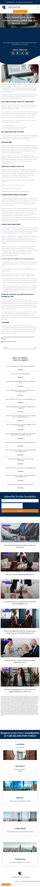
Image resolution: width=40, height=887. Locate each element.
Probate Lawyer (15, 337)
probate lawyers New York (13, 702)
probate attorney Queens (15, 700)
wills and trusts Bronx (16, 707)
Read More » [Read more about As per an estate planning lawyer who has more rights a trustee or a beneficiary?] (21, 429)
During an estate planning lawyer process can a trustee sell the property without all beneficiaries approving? (21, 434)
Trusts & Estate (14, 7)
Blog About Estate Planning (12, 42)
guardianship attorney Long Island (20, 712)
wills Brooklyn (23, 708)
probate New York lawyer (18, 703)
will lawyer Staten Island (10, 707)
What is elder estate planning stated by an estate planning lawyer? (20, 442)
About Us (18, 881)
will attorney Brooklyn (23, 705)
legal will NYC (13, 696)
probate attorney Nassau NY (27, 699)
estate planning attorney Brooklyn (22, 711)
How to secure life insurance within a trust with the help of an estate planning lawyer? (21, 476)
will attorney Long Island (29, 705)
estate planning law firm (14, 7)
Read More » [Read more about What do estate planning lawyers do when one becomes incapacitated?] (21, 463)
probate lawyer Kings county (22, 701)
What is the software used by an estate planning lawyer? (21, 484)
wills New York (20, 709)
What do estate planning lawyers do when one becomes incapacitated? (21, 459)
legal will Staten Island (23, 696)
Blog (34, 881)
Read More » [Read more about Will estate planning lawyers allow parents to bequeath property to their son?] (21, 411)
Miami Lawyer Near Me (35, 708)
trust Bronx (18, 705)
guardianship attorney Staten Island (17, 713)
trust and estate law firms (7, 710)
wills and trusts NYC (4, 708)
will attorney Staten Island (14, 706)
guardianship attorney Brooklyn (12, 712)
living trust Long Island (34, 696)
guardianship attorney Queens (8, 713)
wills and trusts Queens (10, 708)
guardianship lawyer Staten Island (28, 714)
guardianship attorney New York (29, 712)
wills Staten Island (24, 709)
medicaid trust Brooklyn (23, 697)
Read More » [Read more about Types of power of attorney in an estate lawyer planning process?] (21, 471)
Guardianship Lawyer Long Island (20, 877)
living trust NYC (7, 697)
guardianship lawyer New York (5, 714)
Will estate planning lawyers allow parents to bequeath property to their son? (21, 407)
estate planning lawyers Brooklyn (25, 710)
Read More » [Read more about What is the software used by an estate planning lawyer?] (21, 487)
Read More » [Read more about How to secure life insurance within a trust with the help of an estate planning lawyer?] (21, 480)
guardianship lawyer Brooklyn (26, 713)
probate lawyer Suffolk (33, 702)
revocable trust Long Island (20, 704)
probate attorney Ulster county (7, 701)
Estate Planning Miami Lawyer (9, 709)
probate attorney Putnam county (7, 700)
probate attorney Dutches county (10, 699)
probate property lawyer (6, 704)
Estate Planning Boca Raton (28, 708)
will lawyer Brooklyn (20, 706)
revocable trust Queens (9, 705)
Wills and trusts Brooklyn (23, 707)
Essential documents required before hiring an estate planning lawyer (20, 382)
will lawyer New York (32, 706)
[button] (38, 7)
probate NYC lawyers (30, 703)
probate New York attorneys (10, 703)
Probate (14, 341)
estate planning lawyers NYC (30, 709)
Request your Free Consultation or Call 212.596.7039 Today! (20, 734)
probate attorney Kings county (19, 699)
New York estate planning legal (25, 698)
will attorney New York (35, 705)
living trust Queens (11, 697)
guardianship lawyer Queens (20, 714)
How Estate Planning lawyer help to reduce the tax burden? (21, 366)
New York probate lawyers (33, 698)
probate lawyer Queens (6, 702)
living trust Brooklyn (28, 696)
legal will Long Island (3, 696)
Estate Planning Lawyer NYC (12, 714)
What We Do (25, 881)
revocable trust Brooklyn (13, 704)
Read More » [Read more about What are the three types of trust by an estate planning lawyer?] (21, 402)
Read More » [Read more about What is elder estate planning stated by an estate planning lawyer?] (21, 446)
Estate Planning (7, 341)
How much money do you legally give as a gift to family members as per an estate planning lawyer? (21, 416)
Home (4, 42)
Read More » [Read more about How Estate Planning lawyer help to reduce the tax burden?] (21, 369)
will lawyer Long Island (27, 706)
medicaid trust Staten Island (17, 698)
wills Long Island (15, 709)
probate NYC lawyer (24, 703)
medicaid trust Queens (10, 698)
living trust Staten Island (17, 697)
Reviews (30, 881)
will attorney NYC (3, 706)
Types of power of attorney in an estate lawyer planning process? (21, 468)
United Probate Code (26, 337)
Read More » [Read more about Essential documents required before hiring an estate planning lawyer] (21, 386)
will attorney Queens (8, 706)
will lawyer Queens (4, 707)
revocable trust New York (33, 704)
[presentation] (12, 506)
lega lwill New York (8, 696)
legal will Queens (17, 696)
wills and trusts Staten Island (17, 708)
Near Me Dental (35, 714)
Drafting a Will (6, 337)
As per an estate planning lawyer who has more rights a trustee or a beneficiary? (21, 425)
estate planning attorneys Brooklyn (15, 710)
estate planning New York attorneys (13, 711)
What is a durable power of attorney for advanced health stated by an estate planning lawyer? (20, 450)
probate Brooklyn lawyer (14, 701)
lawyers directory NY (27, 704)
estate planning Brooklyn (33, 710)
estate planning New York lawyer (31, 711)
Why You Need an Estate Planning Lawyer (20, 374)
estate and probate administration (27, 89)
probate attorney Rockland (22, 700)
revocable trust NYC (3, 705)
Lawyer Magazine (3, 709)
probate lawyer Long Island (29, 701)
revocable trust (15, 705)
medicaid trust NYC (4, 698)
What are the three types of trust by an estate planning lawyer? (21, 399)
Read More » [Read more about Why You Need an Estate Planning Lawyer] (21, 377)
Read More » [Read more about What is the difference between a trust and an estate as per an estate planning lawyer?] (21, 395)
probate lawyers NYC (20, 702)
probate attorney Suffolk (29, 700)
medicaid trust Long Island (30, 697)
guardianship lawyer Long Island (34, 713)
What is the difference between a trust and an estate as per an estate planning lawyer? (20, 391)
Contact (38, 881)
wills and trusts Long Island (29, 707)
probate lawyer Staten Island (26, 702)
